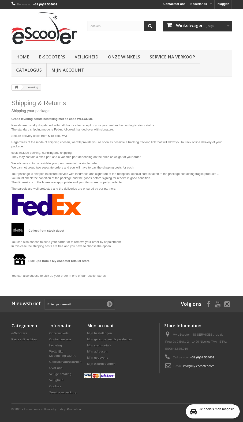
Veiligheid (86, 57)
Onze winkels (124, 57)
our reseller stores (93, 275)
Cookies (55, 386)
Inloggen (223, 4)
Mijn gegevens (97, 357)
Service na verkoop (172, 57)
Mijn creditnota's (99, 345)
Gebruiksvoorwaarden (65, 362)
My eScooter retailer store (71, 261)
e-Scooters (52, 57)
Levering (55, 345)
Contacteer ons (174, 4)
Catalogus (29, 70)
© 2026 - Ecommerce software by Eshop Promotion (46, 409)
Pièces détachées (24, 339)
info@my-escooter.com (198, 366)
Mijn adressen (97, 351)
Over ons (55, 368)
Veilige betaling (60, 374)
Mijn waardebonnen (101, 363)
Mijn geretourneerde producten (109, 339)
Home (22, 57)
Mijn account (67, 70)
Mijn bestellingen (99, 333)
